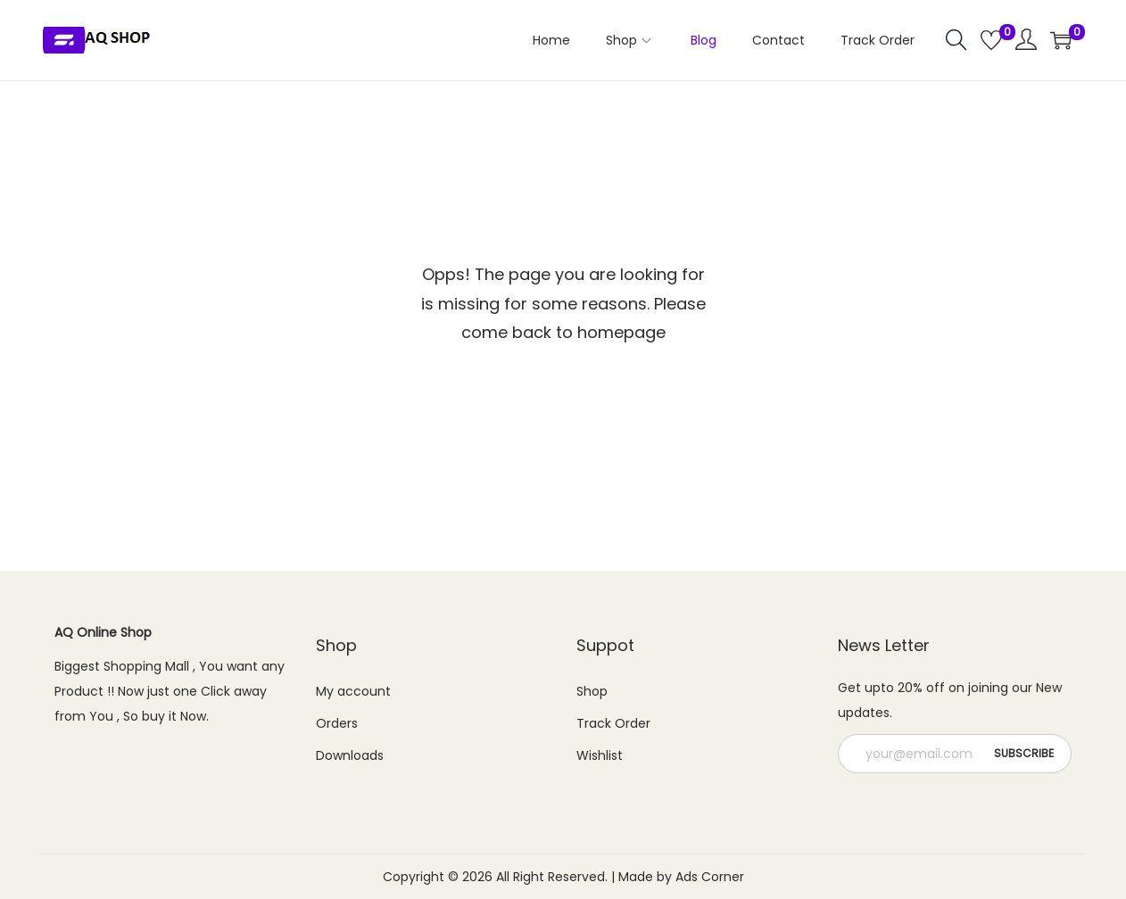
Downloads (350, 755)
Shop (592, 691)
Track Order (613, 723)
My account (353, 691)
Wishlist (599, 755)
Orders (337, 723)
